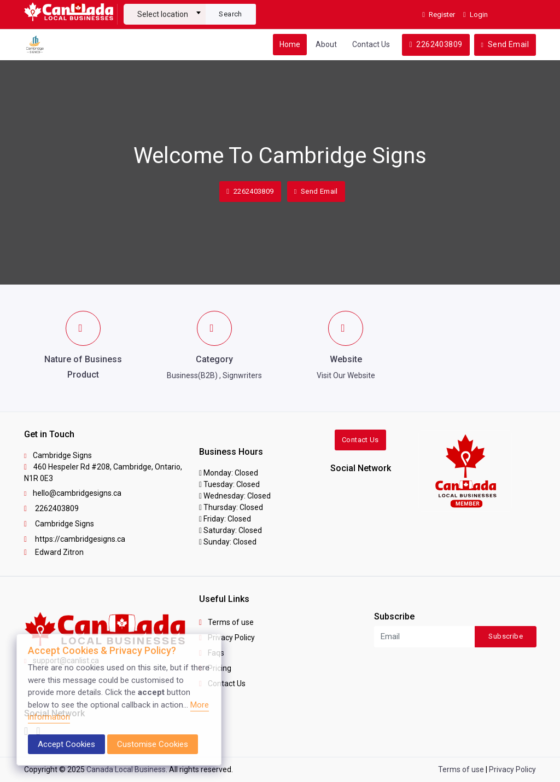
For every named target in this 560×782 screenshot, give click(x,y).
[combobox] (165, 10)
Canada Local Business (126, 769)
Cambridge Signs (59, 523)
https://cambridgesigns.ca (74, 539)
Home (289, 44)
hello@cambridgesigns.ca (72, 493)
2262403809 (435, 44)
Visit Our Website (346, 375)
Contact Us (371, 44)
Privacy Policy (227, 637)
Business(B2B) (192, 375)
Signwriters (242, 375)
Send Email (505, 44)
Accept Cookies (66, 744)
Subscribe (505, 636)
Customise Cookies (152, 744)
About (326, 44)
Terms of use (226, 622)
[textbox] (165, 14)
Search (230, 14)
